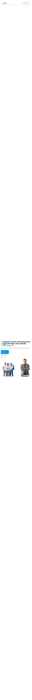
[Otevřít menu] (29, 3)
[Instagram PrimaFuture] (2, 357)
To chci (5, 351)
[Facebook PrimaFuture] (5, 357)
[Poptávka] (26, 3)
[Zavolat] (24, 3)
